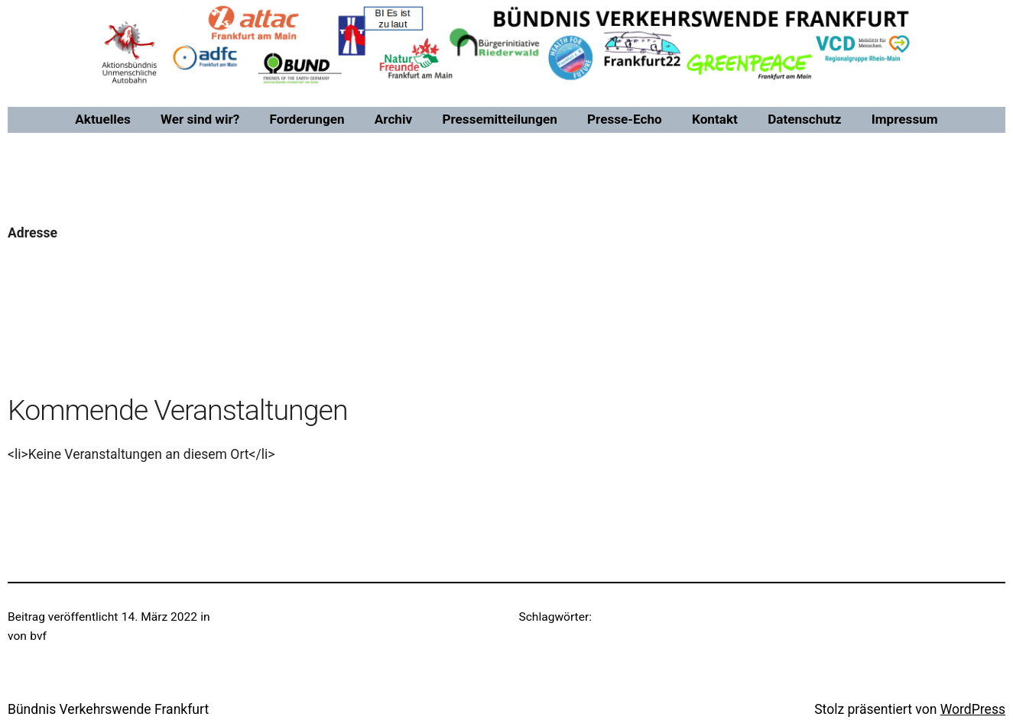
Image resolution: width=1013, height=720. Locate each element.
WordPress (972, 709)
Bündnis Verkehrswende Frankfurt (108, 709)
